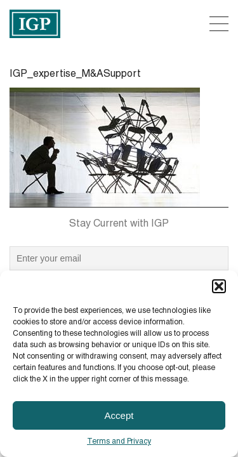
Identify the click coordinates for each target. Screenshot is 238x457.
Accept (119, 415)
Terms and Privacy (119, 442)
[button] (219, 286)
